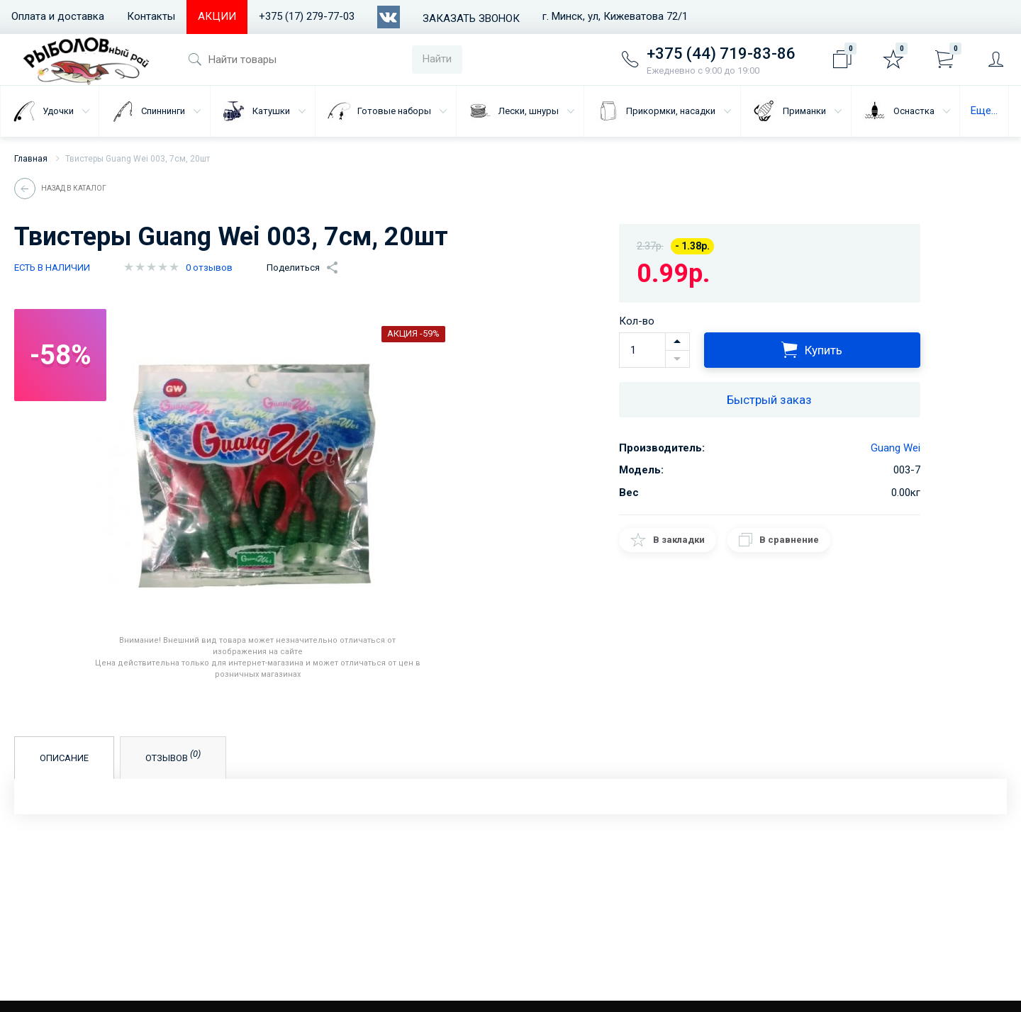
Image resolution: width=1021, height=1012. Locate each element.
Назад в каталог (73, 188)
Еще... (984, 110)
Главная (31, 159)
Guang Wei (895, 448)
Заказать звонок (471, 18)
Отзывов (173, 756)
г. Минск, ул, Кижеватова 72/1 (615, 16)
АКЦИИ (217, 16)
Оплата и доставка (57, 16)
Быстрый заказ (769, 400)
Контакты (151, 16)
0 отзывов (209, 267)
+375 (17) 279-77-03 (307, 16)
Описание (64, 758)
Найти (437, 58)
